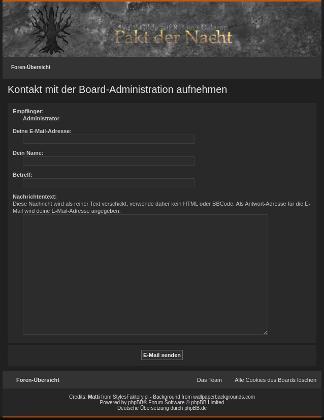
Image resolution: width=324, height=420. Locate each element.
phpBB (135, 402)
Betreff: (23, 175)
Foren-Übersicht (30, 67)
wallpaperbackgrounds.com (224, 397)
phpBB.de (195, 408)
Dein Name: (28, 153)
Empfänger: (28, 111)
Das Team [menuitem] (209, 380)
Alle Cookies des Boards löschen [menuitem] (275, 380)
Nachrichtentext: (35, 196)
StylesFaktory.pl (130, 397)
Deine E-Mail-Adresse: (42, 131)
